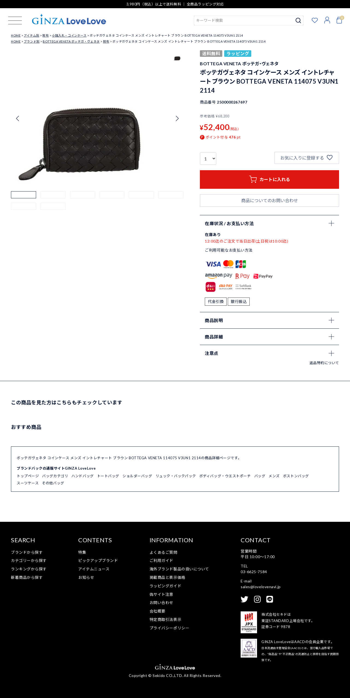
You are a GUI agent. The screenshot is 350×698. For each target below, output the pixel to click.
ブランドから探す (27, 552)
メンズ (274, 476)
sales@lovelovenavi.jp (261, 586)
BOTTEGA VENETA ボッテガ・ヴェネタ (71, 41)
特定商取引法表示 (165, 619)
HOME (16, 35)
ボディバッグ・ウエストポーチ (225, 476)
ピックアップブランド (98, 560)
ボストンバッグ (296, 476)
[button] (23, 203)
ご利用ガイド (161, 560)
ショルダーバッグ (137, 476)
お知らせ (86, 577)
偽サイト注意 (161, 594)
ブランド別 (32, 41)
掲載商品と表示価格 (167, 577)
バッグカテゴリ (55, 476)
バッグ (260, 476)
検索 (298, 20)
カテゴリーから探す (29, 560)
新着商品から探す (27, 577)
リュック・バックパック (176, 476)
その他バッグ (53, 483)
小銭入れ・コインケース (69, 35)
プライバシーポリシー (169, 628)
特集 (82, 552)
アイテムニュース (93, 569)
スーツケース (28, 483)
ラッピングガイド (165, 586)
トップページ (28, 476)
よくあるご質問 (163, 552)
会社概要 (157, 611)
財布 (45, 35)
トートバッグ (108, 476)
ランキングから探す (29, 569)
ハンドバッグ (82, 476)
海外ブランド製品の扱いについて (179, 569)
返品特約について (324, 363)
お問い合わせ (161, 602)
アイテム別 (31, 35)
